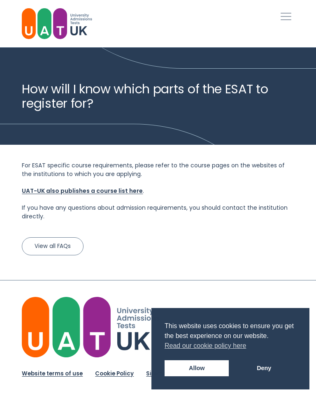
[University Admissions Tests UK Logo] (57, 23)
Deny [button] (264, 368)
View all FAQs (53, 246)
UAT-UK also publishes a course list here (82, 191)
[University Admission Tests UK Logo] (91, 327)
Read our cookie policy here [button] (205, 345)
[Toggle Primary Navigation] (286, 16)
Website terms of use (52, 373)
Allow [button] (196, 368)
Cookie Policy (114, 373)
